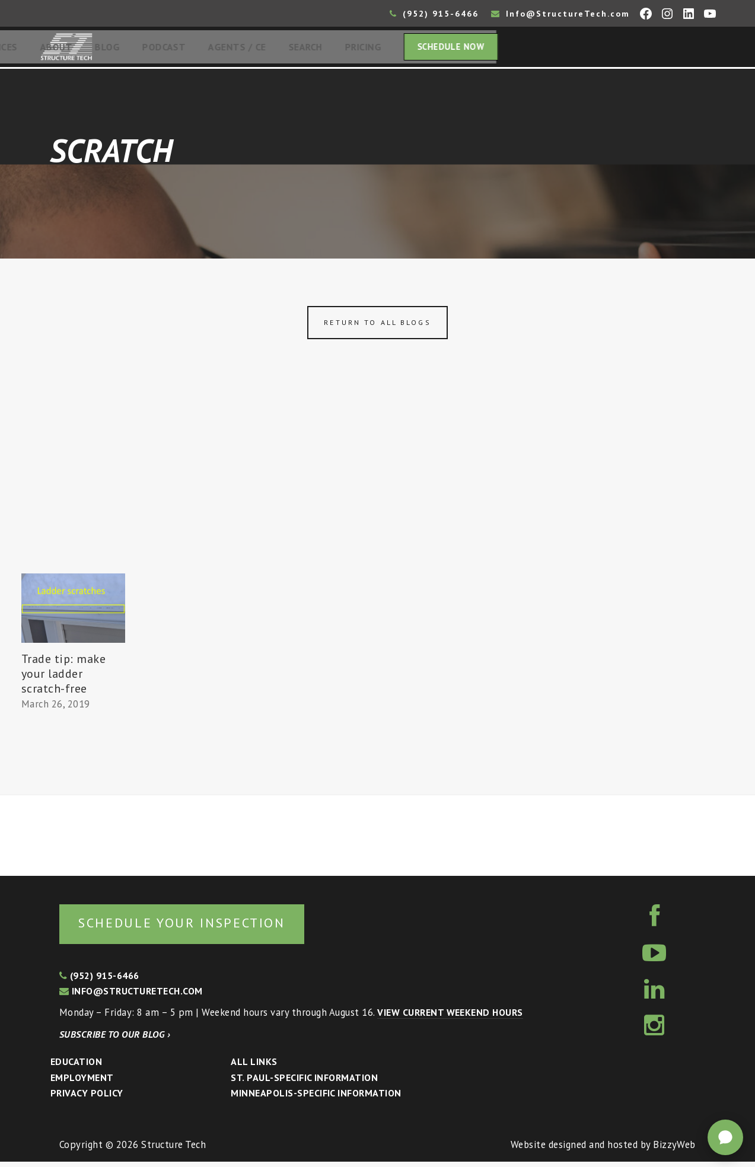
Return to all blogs (377, 325)
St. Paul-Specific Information (304, 1083)
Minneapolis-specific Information (316, 1098)
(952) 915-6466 (434, 13)
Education (76, 1067)
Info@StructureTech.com (560, 13)
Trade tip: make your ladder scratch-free (63, 677)
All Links (254, 1067)
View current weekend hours (450, 1017)
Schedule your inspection (199, 927)
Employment (82, 1083)
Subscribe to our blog (114, 1039)
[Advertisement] (378, 488)
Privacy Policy (86, 1098)
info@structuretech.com (131, 996)
